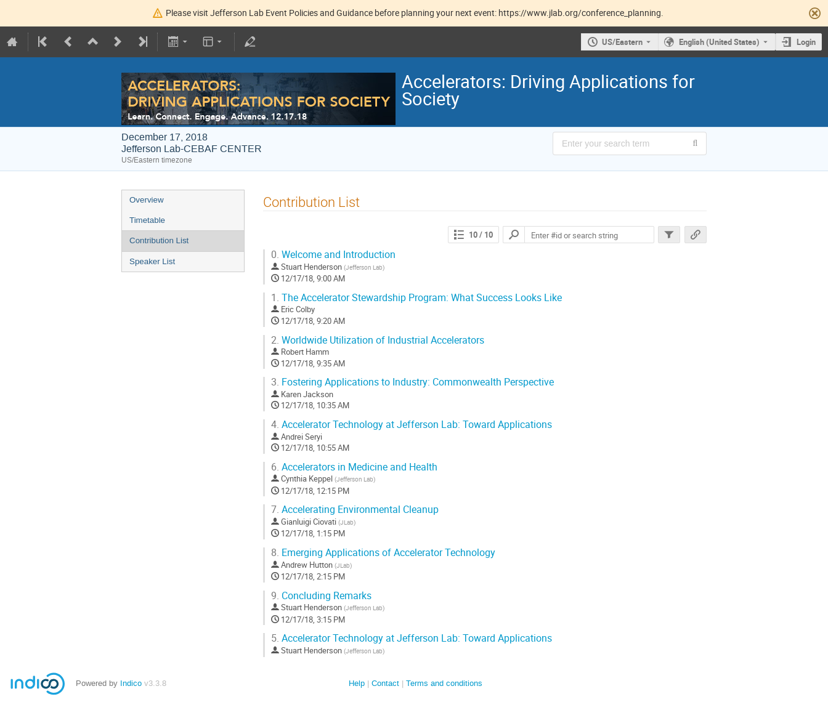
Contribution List (159, 240)
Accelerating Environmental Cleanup (355, 509)
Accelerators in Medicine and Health (354, 467)
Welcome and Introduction (333, 254)
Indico (131, 683)
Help (357, 683)
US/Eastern (622, 41)
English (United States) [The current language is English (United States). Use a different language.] (719, 41)
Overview (146, 199)
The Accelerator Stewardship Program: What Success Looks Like (416, 297)
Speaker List (152, 261)
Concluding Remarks (321, 595)
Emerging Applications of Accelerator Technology (383, 552)
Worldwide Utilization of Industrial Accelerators (377, 340)
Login (806, 41)
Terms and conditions (444, 683)
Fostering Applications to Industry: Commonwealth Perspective (412, 382)
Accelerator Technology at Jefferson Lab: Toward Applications (411, 424)
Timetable (147, 220)
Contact (385, 683)
